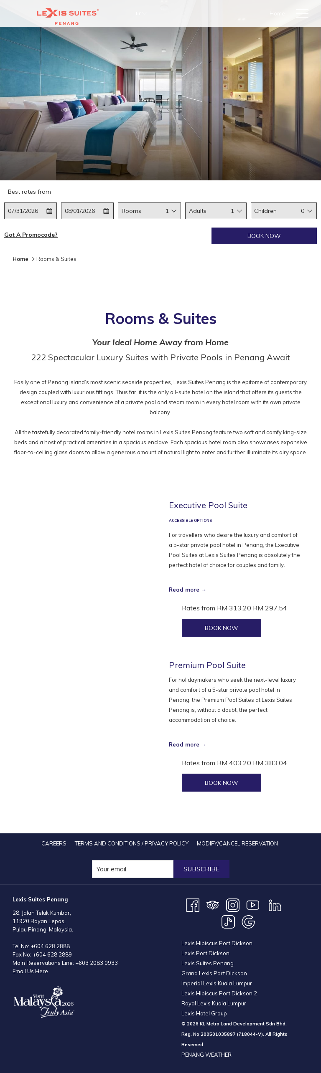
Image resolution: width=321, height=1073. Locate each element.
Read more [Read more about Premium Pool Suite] (184, 744)
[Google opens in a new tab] (248, 921)
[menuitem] (54, 843)
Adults (197, 211)
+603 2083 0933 (96, 962)
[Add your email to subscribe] (132, 869)
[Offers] (270, 13)
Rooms (131, 211)
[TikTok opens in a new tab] (228, 921)
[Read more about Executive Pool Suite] (86, 568)
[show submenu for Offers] (286, 13)
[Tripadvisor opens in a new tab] (212, 904)
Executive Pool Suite (208, 505)
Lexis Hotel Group (204, 1013)
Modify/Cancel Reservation (237, 843)
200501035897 (218, 1034)
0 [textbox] (302, 211)
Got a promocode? (31, 234)
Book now (264, 236)
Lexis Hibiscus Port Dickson (216, 943)
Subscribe (201, 869)
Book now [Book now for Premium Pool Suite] (221, 783)
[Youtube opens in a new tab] (253, 904)
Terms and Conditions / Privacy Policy (132, 843)
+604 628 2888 (50, 946)
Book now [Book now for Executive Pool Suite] (221, 628)
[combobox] (167, 211)
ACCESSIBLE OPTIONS (190, 520)
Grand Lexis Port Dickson (214, 973)
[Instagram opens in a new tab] (232, 904)
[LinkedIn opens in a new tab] (275, 904)
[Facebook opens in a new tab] (192, 904)
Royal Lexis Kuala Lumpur (213, 1003)
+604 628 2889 (52, 954)
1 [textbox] (167, 211)
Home (20, 259)
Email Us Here (30, 971)
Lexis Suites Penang (207, 963)
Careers (53, 843)
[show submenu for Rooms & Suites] (253, 13)
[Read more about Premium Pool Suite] (86, 725)
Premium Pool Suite (207, 665)
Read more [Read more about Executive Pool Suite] (184, 589)
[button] (31, 211)
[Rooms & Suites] (225, 13)
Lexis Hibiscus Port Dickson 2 (219, 993)
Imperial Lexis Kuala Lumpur (216, 983)
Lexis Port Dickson (205, 953)
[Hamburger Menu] (299, 13)
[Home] (188, 13)
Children (265, 211)
